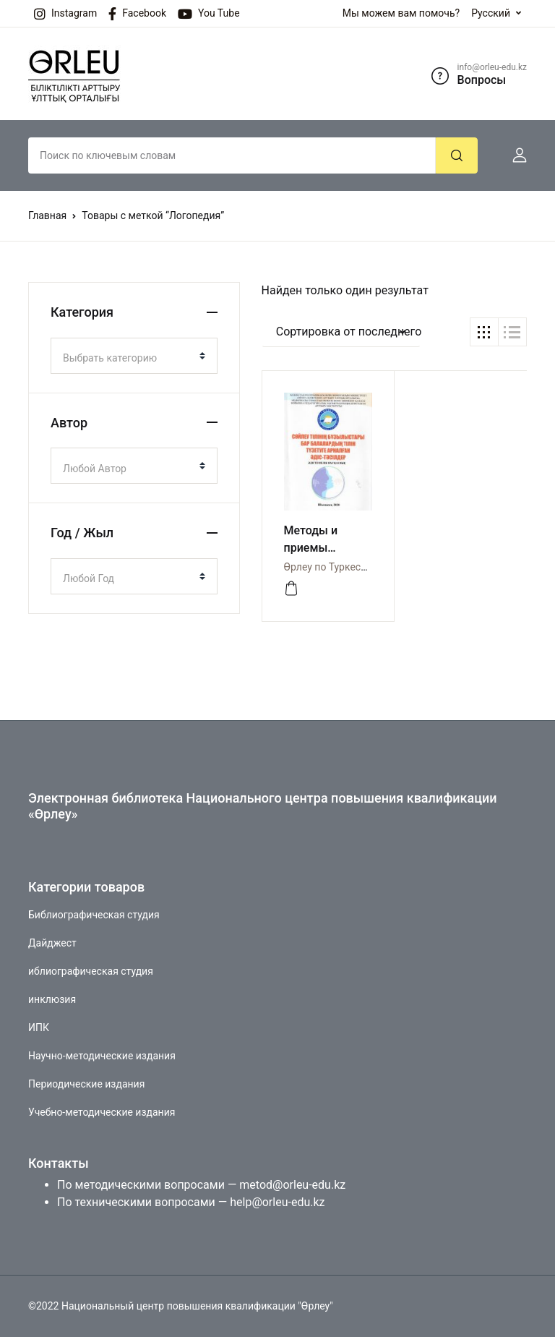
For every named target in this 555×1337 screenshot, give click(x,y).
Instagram (65, 13)
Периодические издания (86, 1084)
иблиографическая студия (90, 971)
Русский (490, 13)
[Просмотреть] (291, 588)
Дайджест (52, 943)
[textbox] (128, 358)
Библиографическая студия (94, 914)
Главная (47, 215)
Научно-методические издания (102, 1056)
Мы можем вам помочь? (401, 13)
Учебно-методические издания (101, 1112)
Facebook (137, 13)
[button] (514, 155)
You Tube (209, 13)
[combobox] (134, 356)
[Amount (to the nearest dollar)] (232, 155)
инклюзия (52, 999)
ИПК (38, 1027)
